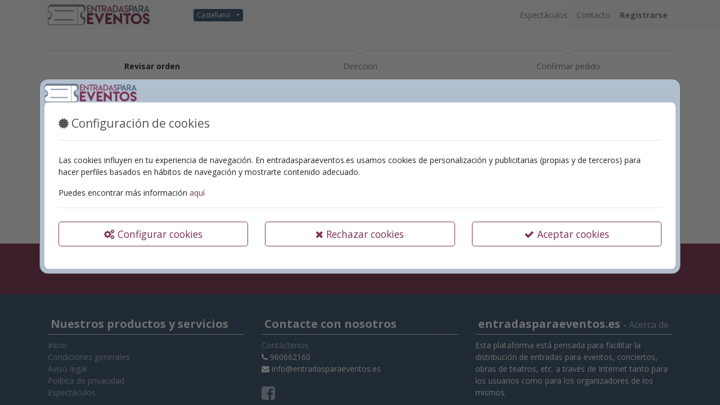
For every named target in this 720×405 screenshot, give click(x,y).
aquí (197, 192)
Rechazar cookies (360, 234)
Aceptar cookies (566, 234)
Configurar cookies (153, 234)
